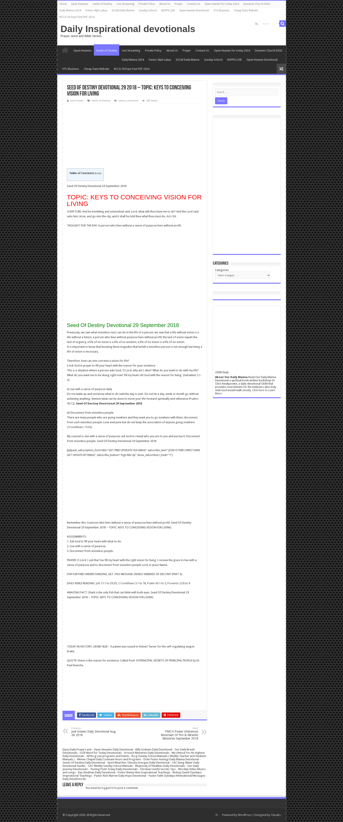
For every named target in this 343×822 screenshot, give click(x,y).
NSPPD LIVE (168, 10)
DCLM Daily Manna (123, 10)
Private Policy (147, 3)
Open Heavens (79, 3)
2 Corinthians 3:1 (128, 583)
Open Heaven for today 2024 (222, 3)
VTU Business (221, 10)
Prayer (178, 3)
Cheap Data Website (246, 10)
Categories (222, 270)
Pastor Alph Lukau (96, 10)
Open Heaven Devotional (194, 10)
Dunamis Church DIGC (257, 3)
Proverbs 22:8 (176, 583)
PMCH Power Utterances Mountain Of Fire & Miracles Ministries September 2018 (175, 733)
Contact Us (193, 3)
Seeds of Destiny (102, 3)
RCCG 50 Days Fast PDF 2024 (77, 17)
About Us (164, 3)
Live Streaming (125, 3)
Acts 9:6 (171, 216)
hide (97, 173)
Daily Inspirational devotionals (128, 29)
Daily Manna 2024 (70, 10)
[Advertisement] (135, 136)
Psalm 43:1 (154, 583)
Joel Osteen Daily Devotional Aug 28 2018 (93, 732)
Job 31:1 (101, 583)
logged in (108, 787)
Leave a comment (128, 100)
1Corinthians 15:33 (79, 427)
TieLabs (276, 815)
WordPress (245, 815)
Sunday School (148, 10)
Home (63, 3)
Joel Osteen (77, 100)
